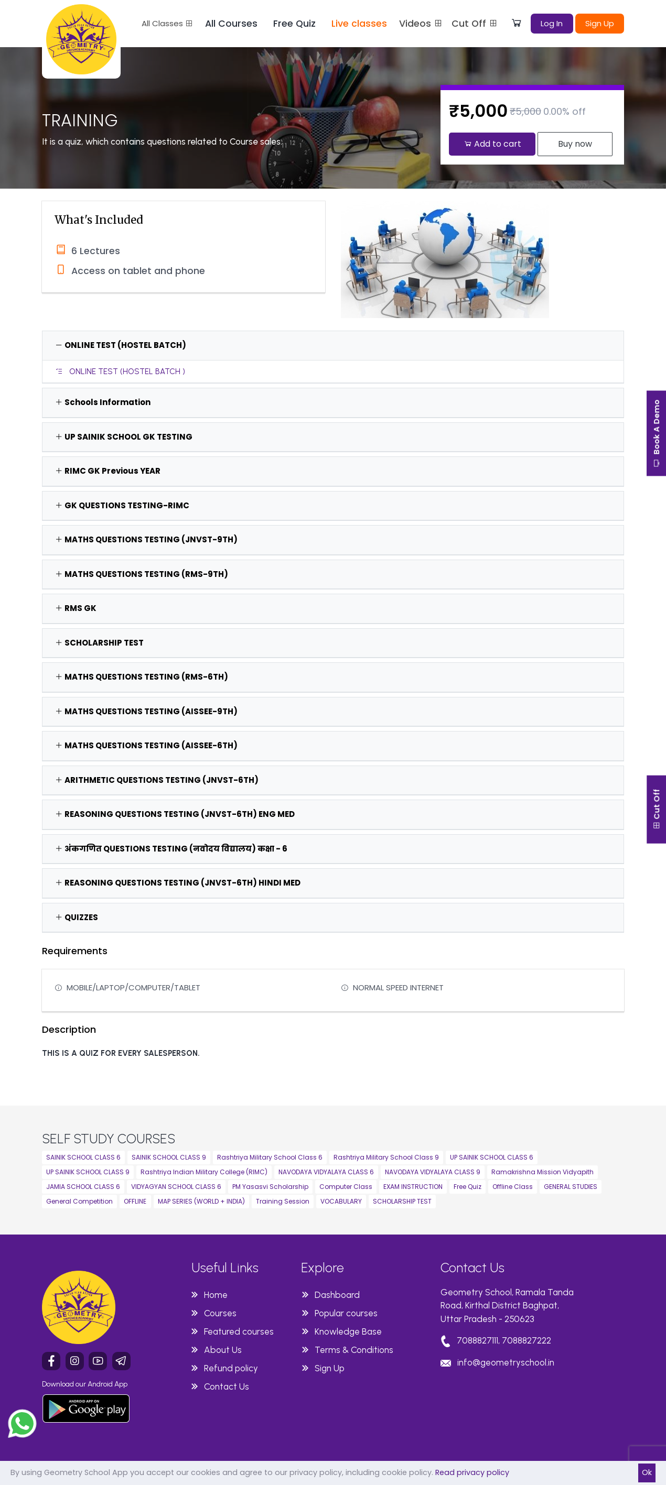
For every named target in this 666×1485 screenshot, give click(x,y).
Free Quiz (294, 23)
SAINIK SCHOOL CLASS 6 (83, 1157)
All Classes (167, 23)
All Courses (231, 23)
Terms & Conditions (354, 1350)
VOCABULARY (341, 1201)
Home (216, 1295)
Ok (647, 1472)
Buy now (575, 144)
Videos (421, 23)
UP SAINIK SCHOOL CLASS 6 (491, 1157)
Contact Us (226, 1386)
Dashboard (337, 1295)
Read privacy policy (472, 1472)
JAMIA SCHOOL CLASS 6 (83, 1186)
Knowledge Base (348, 1331)
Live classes (359, 23)
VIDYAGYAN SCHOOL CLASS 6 (176, 1186)
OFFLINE (135, 1201)
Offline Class (512, 1186)
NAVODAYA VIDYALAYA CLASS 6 (326, 1171)
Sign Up (599, 23)
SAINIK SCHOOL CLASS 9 (169, 1157)
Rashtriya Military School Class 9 (386, 1157)
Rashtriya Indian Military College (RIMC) (204, 1171)
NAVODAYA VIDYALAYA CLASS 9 (432, 1171)
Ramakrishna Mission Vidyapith (542, 1171)
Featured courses (239, 1331)
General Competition (79, 1201)
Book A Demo (655, 438)
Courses (220, 1313)
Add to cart (492, 144)
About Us (223, 1350)
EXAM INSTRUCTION (413, 1186)
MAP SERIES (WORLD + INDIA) (201, 1201)
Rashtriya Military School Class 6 (270, 1157)
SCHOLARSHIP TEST (402, 1201)
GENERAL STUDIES (570, 1186)
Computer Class (345, 1186)
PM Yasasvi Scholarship (270, 1186)
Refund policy (231, 1368)
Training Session (282, 1201)
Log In (552, 23)
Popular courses (346, 1313)
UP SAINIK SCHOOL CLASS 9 (88, 1171)
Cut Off (475, 23)
